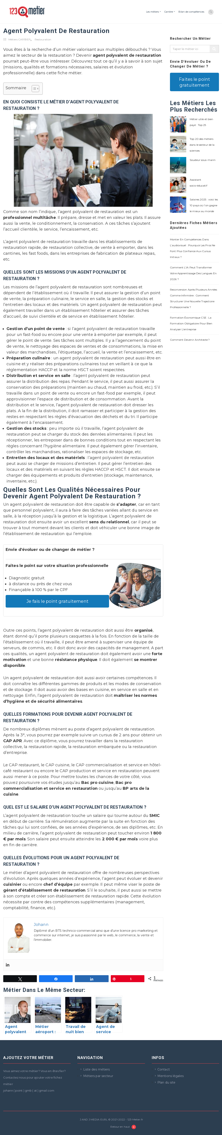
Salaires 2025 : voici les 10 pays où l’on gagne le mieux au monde (204, 205)
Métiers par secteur (98, 1076)
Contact (163, 1069)
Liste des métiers (96, 1069)
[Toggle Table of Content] (33, 88)
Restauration (43, 39)
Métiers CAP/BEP (19, 39)
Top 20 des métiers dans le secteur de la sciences (202, 144)
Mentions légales (170, 1076)
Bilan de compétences (191, 11)
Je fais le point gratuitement (57, 601)
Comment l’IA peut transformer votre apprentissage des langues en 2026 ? (193, 273)
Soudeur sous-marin (202, 160)
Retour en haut (123, 1127)
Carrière (168, 11)
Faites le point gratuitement (194, 82)
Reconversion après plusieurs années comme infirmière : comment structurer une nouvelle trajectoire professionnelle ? (193, 298)
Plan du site (166, 1082)
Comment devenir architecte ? (190, 339)
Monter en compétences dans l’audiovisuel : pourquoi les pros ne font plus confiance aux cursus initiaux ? (192, 248)
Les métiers (152, 11)
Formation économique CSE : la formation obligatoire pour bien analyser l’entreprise (191, 323)
